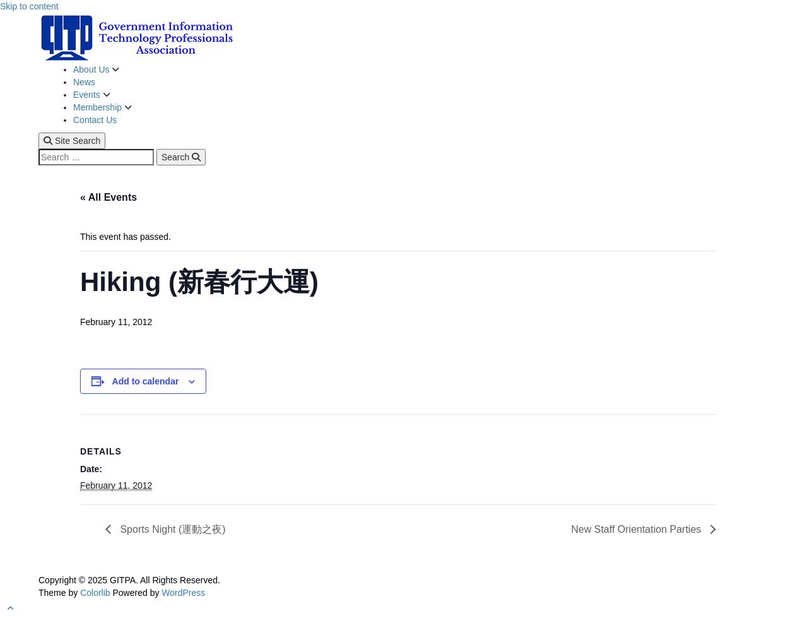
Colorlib (95, 593)
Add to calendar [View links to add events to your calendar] (145, 381)
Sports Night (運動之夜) (171, 529)
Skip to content (29, 6)
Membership (98, 107)
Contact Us (95, 120)
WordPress (183, 593)
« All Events (108, 197)
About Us (92, 69)
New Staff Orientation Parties (637, 529)
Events (88, 95)
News (84, 82)
